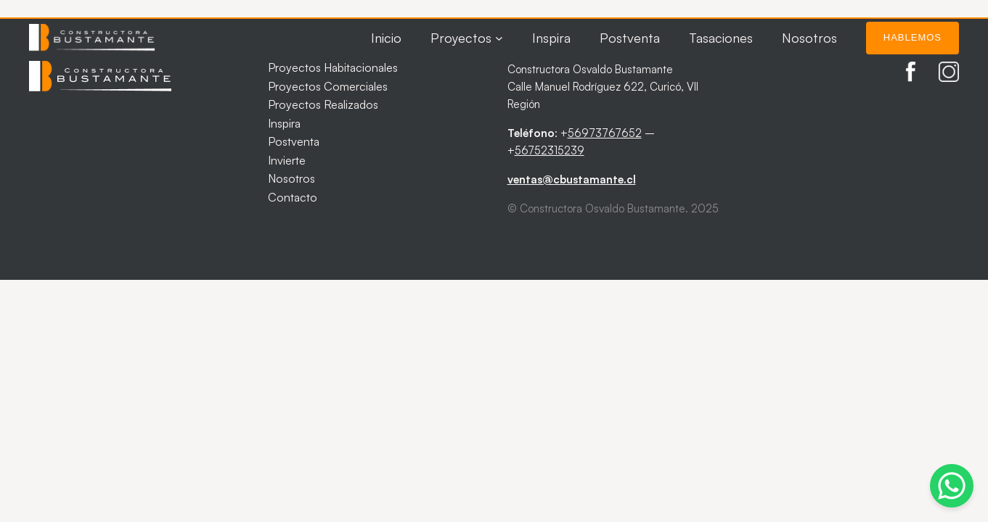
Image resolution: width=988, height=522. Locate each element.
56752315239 (549, 150)
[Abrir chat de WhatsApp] (951, 486)
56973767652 (605, 133)
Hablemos (912, 37)
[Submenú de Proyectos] (499, 38)
